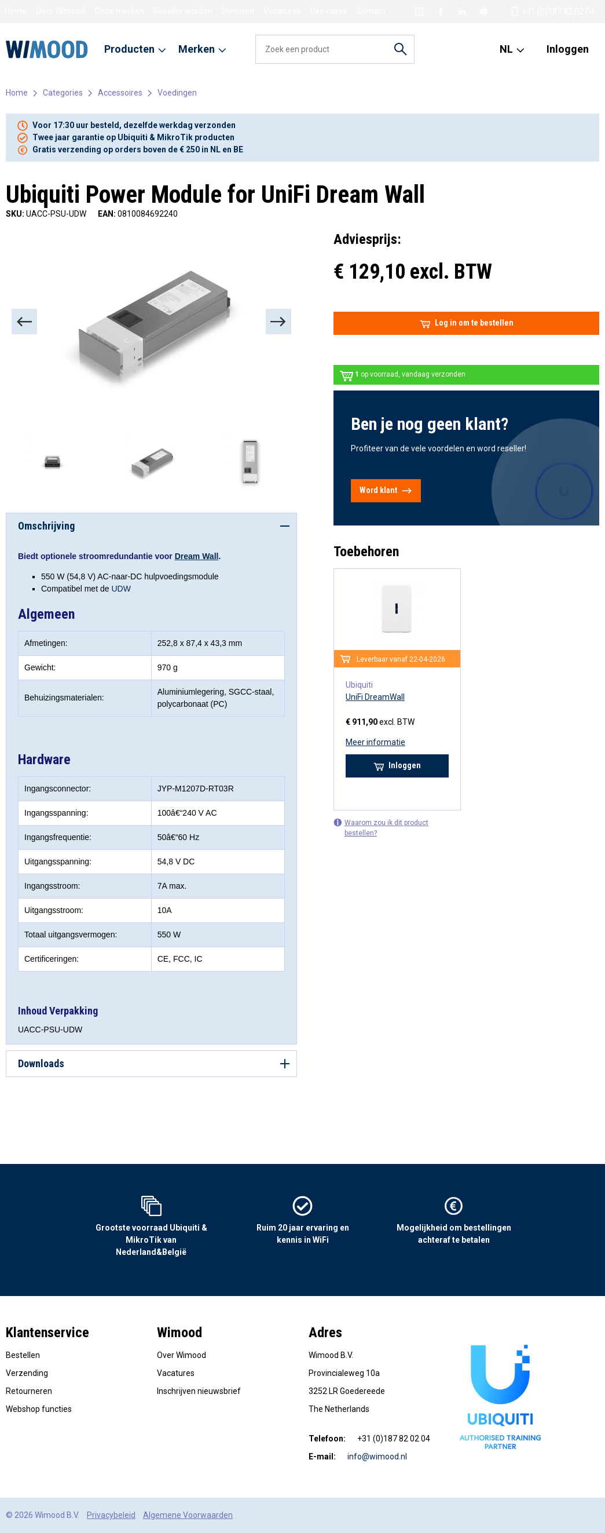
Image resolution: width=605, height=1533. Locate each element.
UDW (120, 588)
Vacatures (282, 11)
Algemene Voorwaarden (188, 1515)
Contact (371, 11)
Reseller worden (182, 11)
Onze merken (119, 11)
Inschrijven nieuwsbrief (199, 1391)
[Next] (278, 321)
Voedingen (177, 92)
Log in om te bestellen (467, 323)
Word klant (386, 491)
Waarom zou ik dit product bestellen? (380, 827)
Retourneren (29, 1391)
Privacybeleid (111, 1515)
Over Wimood (60, 11)
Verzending (27, 1373)
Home (16, 11)
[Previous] (24, 321)
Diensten (238, 11)
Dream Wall (197, 556)
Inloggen (568, 49)
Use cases (328, 11)
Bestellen (23, 1355)
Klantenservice (47, 1332)
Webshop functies (39, 1409)
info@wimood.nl (377, 1456)
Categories (63, 92)
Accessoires (120, 92)
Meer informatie (375, 742)
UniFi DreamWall (375, 697)
